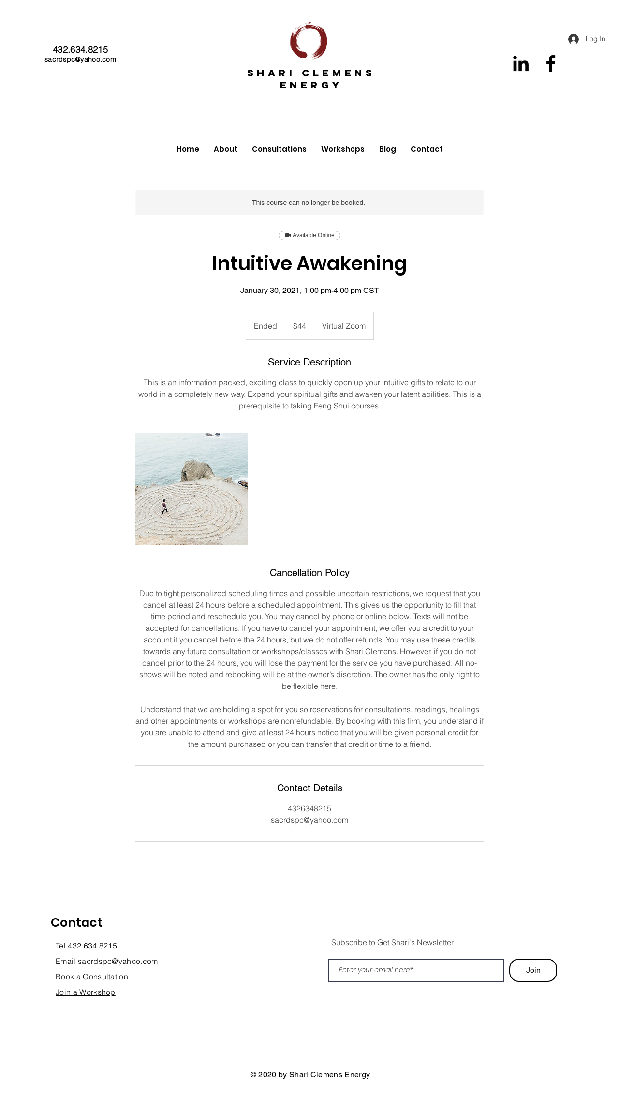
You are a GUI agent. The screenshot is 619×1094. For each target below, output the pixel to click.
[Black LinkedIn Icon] (521, 63)
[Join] (533, 970)
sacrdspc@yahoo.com (80, 59)
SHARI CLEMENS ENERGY (311, 79)
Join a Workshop (86, 992)
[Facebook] (551, 63)
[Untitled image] (191, 489)
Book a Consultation (92, 976)
